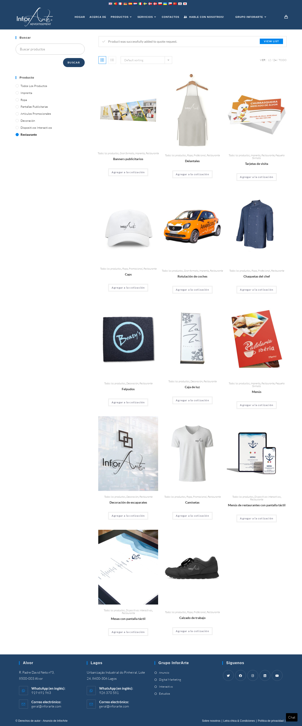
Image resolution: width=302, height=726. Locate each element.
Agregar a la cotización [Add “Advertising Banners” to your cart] (128, 172)
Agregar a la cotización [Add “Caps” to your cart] (128, 287)
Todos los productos (108, 153)
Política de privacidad (270, 720)
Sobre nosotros (211, 720)
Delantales (192, 161)
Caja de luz (192, 387)
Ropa (190, 155)
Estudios (164, 693)
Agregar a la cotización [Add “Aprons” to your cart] (192, 174)
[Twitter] (228, 675)
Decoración (132, 383)
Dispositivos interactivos (267, 496)
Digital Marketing (170, 679)
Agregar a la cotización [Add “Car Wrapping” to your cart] (192, 289)
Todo (283, 60)
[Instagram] (252, 675)
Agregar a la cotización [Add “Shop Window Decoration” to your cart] (128, 515)
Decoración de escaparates (128, 502)
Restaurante (152, 153)
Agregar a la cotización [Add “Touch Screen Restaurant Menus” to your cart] (256, 518)
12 (269, 60)
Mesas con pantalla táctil (128, 619)
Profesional (200, 155)
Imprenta (140, 153)
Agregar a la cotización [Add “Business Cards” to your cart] (256, 177)
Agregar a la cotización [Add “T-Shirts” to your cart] (192, 515)
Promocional (136, 268)
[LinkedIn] (265, 675)
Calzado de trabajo (192, 618)
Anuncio (164, 672)
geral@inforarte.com (46, 706)
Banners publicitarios (128, 159)
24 (274, 60)
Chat (291, 717)
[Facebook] (240, 675)
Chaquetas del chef (256, 276)
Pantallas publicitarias (34, 106)
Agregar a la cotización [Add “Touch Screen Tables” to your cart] (128, 632)
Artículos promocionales (36, 113)
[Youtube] (277, 675)
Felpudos (128, 389)
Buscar (74, 62)
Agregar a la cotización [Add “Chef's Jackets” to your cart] (256, 289)
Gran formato (127, 153)
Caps (128, 274)
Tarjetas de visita (256, 164)
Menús (256, 392)
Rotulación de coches (192, 276)
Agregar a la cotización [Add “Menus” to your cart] (256, 405)
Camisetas (192, 502)
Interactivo (166, 686)
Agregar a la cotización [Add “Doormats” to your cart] (128, 402)
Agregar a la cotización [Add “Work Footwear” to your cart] (192, 631)
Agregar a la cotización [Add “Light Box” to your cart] (192, 400)
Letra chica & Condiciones (239, 720)
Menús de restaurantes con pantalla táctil (257, 505)
